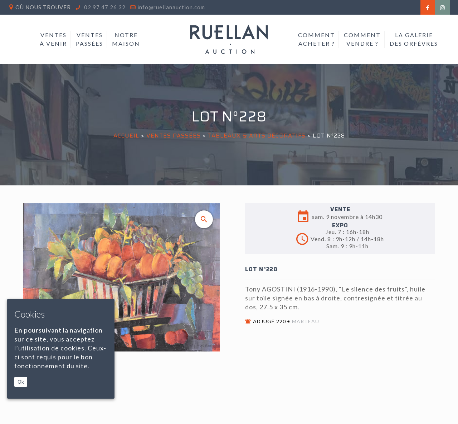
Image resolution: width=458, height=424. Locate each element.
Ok (21, 382)
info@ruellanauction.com (171, 7)
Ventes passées (173, 135)
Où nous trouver (43, 7)
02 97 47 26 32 (104, 7)
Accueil (126, 135)
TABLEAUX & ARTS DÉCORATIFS (257, 135)
